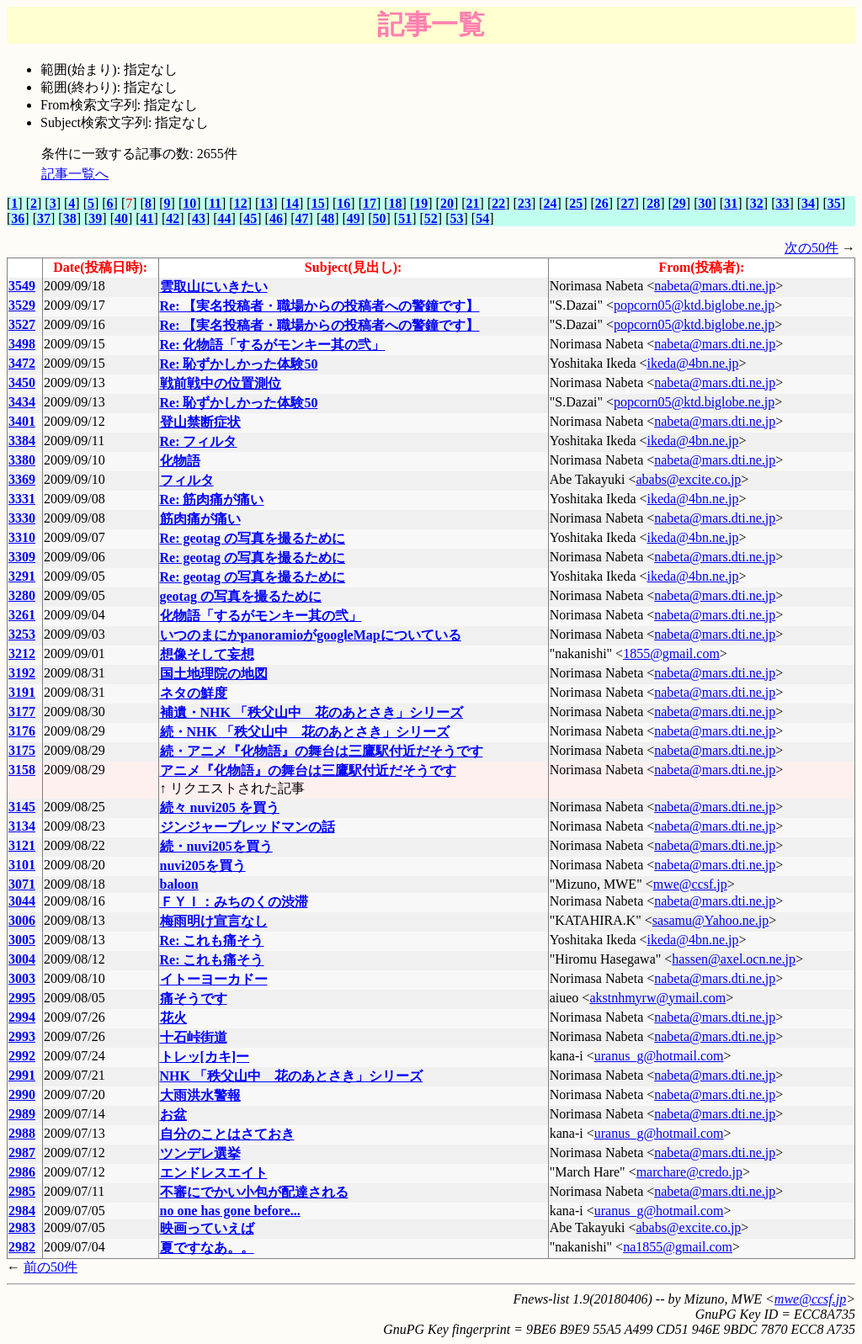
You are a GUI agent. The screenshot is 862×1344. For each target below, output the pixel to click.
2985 (21, 1191)
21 (473, 203)
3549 (21, 286)
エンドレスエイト (214, 1173)
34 (808, 203)
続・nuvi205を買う (216, 846)
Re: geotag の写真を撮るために (252, 538)
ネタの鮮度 (193, 693)
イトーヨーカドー (214, 979)
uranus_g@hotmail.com (659, 1056)
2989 (21, 1114)
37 (44, 218)
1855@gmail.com (671, 653)
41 (147, 218)
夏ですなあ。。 (207, 1247)
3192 (21, 673)
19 (421, 203)
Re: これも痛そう (212, 940)
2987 (21, 1152)
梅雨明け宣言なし (214, 921)
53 (456, 218)
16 (343, 203)
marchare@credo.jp (689, 1172)
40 (121, 218)
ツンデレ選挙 (200, 1153)
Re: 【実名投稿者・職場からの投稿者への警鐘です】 (320, 306)
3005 (21, 939)
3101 (21, 865)
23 (524, 203)
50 (379, 218)
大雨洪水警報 (200, 1095)
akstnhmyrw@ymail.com (657, 998)
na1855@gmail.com (677, 1247)
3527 (21, 324)
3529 (21, 305)
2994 (21, 1017)
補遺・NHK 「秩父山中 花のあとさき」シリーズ (311, 712)
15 (318, 203)
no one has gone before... (230, 1210)
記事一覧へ (75, 174)
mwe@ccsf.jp (690, 884)
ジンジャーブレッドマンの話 (247, 827)
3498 (21, 344)
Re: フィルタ (198, 441)
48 (327, 218)
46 (276, 218)
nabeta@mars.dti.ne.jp (714, 286)
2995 (21, 998)
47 (302, 218)
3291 (21, 576)
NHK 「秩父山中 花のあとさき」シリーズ (291, 1076)
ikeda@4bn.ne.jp (693, 363)
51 (405, 218)
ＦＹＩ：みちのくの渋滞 (234, 902)
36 (17, 218)
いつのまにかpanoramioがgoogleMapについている (310, 635)
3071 (21, 884)
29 (679, 203)
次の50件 (811, 248)
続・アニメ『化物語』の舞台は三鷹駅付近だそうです (321, 751)
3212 (21, 653)
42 (172, 218)
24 (550, 203)
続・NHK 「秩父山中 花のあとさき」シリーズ (305, 732)
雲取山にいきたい (214, 286)
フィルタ (187, 480)
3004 (21, 959)
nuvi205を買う (203, 865)
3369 (21, 479)
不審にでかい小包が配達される (254, 1192)
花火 (173, 1018)
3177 (21, 711)
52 (431, 218)
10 (189, 203)
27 (628, 203)
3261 (21, 615)
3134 (21, 826)
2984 (21, 1210)
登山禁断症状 (200, 422)
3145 (21, 806)
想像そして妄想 (207, 654)
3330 (21, 518)
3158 (21, 769)
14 (292, 203)
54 (482, 218)
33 (782, 203)
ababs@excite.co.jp (688, 479)
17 (369, 203)
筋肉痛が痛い (200, 519)
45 (250, 218)
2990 (21, 1094)
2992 (21, 1056)
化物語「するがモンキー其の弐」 (261, 615)
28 (653, 203)
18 (395, 203)
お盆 (173, 1115)
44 (224, 218)
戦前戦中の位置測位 (220, 383)
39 (95, 218)
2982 (21, 1247)
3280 (21, 595)
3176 (21, 731)
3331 (21, 498)
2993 (21, 1036)
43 (198, 218)
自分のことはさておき (227, 1134)
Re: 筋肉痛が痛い (212, 499)
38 (70, 218)
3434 (21, 402)
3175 (21, 750)
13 (266, 203)
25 (576, 203)
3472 (21, 363)
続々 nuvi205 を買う (219, 807)
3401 (21, 421)
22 (498, 203)
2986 (21, 1172)
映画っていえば (207, 1228)
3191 (21, 692)
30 (704, 203)
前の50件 (50, 1267)
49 (353, 218)
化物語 (180, 461)
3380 (21, 460)
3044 (21, 901)
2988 (21, 1133)
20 (447, 203)
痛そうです (193, 998)
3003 (21, 978)
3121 (21, 845)
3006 (21, 920)
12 (240, 203)
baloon (179, 884)
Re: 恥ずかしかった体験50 (239, 364)
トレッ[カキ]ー (205, 1056)
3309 (21, 557)
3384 (21, 440)
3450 (21, 382)
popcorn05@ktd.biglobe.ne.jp (694, 305)
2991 (21, 1075)
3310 (21, 537)
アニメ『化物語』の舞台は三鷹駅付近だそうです (308, 770)
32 (757, 203)
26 (602, 203)
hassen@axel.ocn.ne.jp (733, 959)
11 (215, 203)
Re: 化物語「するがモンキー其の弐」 (273, 344)
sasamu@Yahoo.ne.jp (710, 920)
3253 (21, 634)
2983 (21, 1227)
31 (730, 203)
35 (834, 203)
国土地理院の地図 (214, 674)
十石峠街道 (193, 1037)
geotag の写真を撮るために (241, 596)
